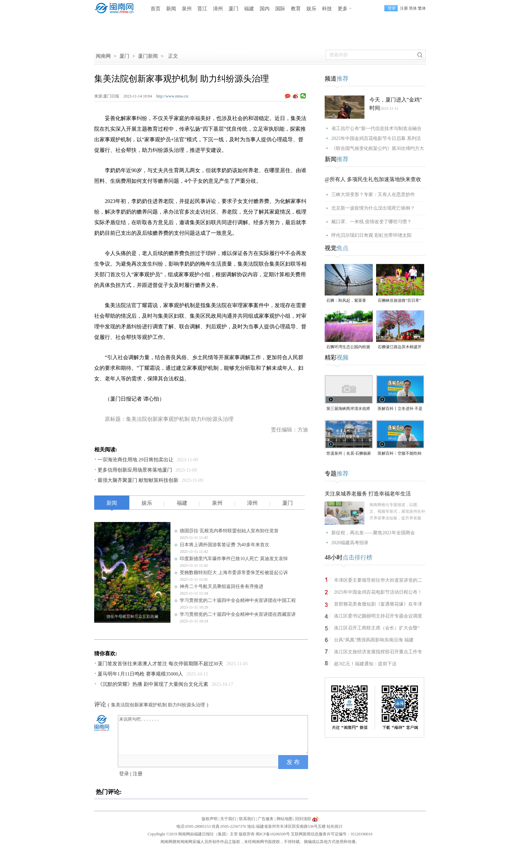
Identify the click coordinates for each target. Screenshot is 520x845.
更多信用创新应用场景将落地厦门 (135, 470)
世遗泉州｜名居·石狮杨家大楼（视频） (348, 454)
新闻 (171, 8)
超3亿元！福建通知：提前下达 (365, 663)
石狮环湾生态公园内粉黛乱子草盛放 (348, 347)
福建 (249, 8)
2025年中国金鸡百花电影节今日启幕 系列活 (376, 138)
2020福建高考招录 (349, 542)
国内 (265, 8)
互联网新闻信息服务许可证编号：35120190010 (331, 834)
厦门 (233, 8)
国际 (280, 8)
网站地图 (284, 818)
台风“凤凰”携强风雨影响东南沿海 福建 (374, 639)
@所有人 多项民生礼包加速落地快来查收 (373, 179)
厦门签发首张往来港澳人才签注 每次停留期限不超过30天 (160, 663)
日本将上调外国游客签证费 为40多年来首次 (224, 544)
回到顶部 (303, 818)
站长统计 (335, 826)
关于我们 (228, 818)
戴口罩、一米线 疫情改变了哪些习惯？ (371, 221)
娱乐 (311, 8)
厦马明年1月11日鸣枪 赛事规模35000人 (140, 674)
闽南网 (103, 56)
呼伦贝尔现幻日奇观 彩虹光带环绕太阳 (371, 235)
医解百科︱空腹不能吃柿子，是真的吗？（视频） (400, 454)
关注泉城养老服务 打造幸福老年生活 (368, 493)
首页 (156, 8)
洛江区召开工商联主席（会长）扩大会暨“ (377, 627)
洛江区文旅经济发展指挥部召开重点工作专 (378, 651)
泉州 (187, 8)
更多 (343, 8)
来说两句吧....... (213, 734)
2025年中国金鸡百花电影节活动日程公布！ (378, 592)
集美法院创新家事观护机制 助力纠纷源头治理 (158, 704)
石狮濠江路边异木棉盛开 (400, 347)
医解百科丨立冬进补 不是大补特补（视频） (400, 409)
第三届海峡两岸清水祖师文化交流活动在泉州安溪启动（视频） (348, 409)
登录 (124, 773)
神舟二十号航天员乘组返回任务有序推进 (221, 586)
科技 (327, 8)
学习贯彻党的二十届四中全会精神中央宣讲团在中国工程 (238, 600)
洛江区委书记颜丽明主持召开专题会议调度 (378, 616)
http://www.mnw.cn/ (172, 96)
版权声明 (210, 818)
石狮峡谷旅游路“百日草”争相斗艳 (399, 301)
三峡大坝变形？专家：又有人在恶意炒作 (373, 194)
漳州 (218, 8)
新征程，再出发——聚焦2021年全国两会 (373, 532)
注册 (404, 8)
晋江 (202, 8)
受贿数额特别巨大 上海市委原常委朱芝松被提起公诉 (234, 572)
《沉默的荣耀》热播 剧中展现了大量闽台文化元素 (153, 684)
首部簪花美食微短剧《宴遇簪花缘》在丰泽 (378, 604)
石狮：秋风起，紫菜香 (346, 300)
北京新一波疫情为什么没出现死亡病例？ (373, 208)
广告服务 (266, 818)
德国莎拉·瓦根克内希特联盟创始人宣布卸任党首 (229, 530)
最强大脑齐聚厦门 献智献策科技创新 (138, 480)
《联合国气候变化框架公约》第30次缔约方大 (377, 148)
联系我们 (247, 818)
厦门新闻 (148, 56)
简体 (413, 8)
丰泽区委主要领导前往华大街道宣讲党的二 (378, 580)
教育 (296, 8)
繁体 (422, 8)
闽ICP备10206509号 (273, 834)
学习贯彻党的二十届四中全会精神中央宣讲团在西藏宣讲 (238, 614)
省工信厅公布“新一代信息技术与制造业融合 (376, 128)
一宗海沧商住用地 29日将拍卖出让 (135, 459)
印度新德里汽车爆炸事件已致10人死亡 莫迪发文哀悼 (234, 558)
